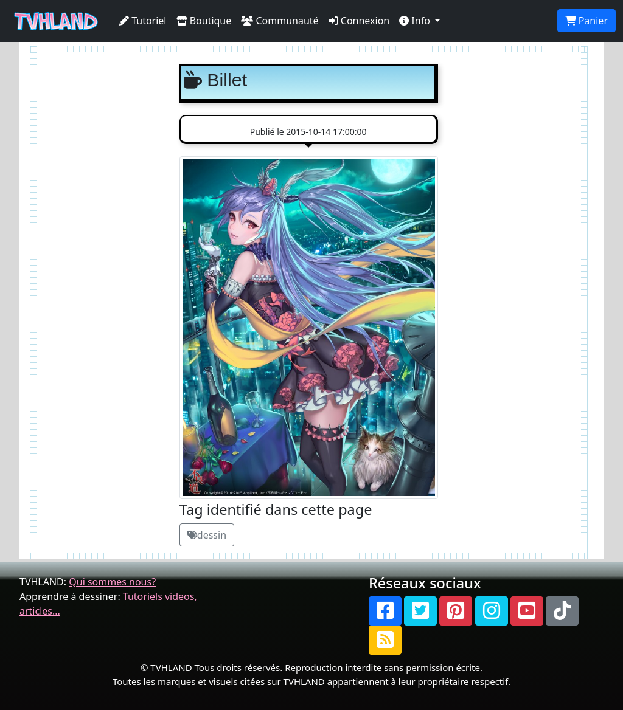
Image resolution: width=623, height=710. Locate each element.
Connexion (359, 20)
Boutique (204, 20)
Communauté (279, 20)
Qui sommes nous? (112, 581)
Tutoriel (143, 20)
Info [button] (416, 20)
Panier (586, 20)
